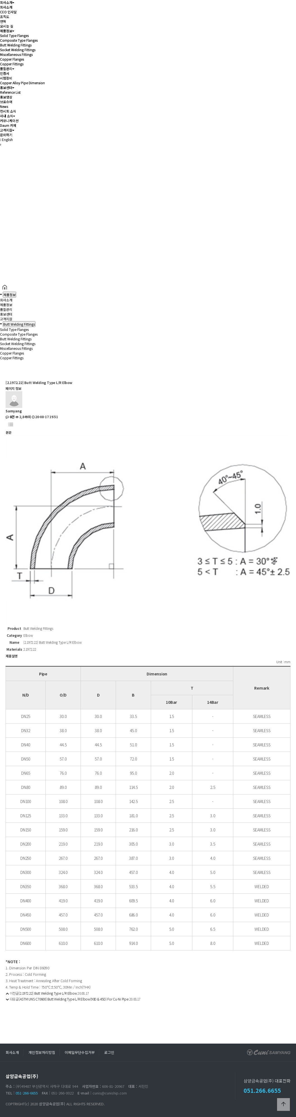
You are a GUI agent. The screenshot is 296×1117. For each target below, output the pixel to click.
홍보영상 (6, 97)
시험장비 (6, 78)
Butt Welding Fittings (15, 45)
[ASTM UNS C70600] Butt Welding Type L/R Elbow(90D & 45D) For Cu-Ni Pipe (73, 999)
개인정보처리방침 (41, 1052)
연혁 (3, 21)
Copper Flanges (12, 59)
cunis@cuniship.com (110, 1093)
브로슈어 (6, 101)
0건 (10, 416)
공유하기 (283, 369)
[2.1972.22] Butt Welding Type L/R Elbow (48, 993)
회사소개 (6, 2)
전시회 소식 (8, 111)
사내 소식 (6, 115)
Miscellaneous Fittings (16, 54)
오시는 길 (6, 26)
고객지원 (6, 130)
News (4, 106)
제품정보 (6, 30)
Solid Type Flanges (14, 35)
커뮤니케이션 (9, 120)
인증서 (4, 73)
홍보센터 (6, 87)
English (6, 139)
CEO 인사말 (8, 11)
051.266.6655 (262, 1090)
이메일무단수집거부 (80, 1052)
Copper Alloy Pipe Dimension (22, 82)
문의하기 (6, 134)
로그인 (109, 1052)
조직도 (4, 16)
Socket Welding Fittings (17, 49)
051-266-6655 (27, 1093)
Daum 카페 (8, 125)
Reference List (10, 92)
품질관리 (6, 68)
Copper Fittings (11, 63)
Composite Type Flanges (19, 40)
